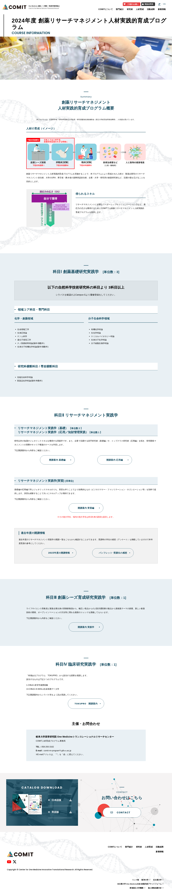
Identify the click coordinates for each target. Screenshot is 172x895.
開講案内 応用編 (114, 459)
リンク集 (135, 880)
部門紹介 (120, 9)
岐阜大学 (145, 880)
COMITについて (105, 9)
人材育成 (140, 9)
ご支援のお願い (131, 4)
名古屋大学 (157, 880)
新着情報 (162, 9)
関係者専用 (147, 4)
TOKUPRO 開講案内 (86, 703)
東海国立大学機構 (136, 888)
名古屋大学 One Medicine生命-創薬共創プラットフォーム (139, 884)
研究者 (130, 9)
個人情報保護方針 (155, 888)
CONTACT (120, 812)
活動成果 (151, 9)
